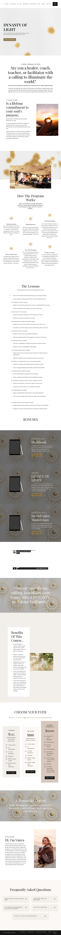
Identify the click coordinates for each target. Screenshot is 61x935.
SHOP (43, 4)
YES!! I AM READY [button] (10, 39)
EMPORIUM (25, 4)
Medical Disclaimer (41, 931)
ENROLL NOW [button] (37, 455)
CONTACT (48, 4)
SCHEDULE (13, 4)
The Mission (23, 931)
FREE (39, 4)
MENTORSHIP (33, 4)
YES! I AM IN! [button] (11, 772)
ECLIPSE (19, 4)
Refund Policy (31, 931)
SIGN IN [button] (55, 4)
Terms (49, 931)
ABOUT (7, 4)
